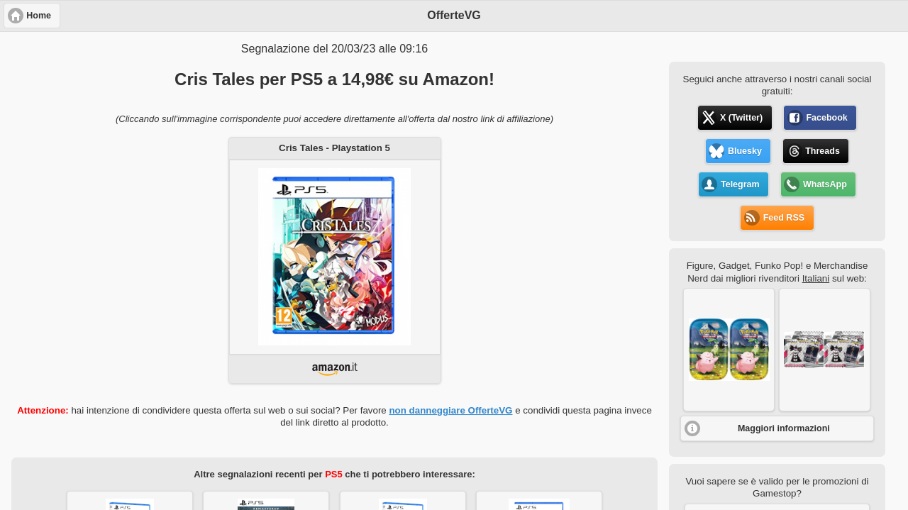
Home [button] (38, 16)
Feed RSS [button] (783, 218)
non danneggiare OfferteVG (450, 410)
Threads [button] (822, 151)
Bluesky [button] (745, 151)
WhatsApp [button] (825, 184)
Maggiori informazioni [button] (784, 428)
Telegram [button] (740, 184)
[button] (729, 349)
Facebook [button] (826, 118)
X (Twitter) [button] (741, 118)
